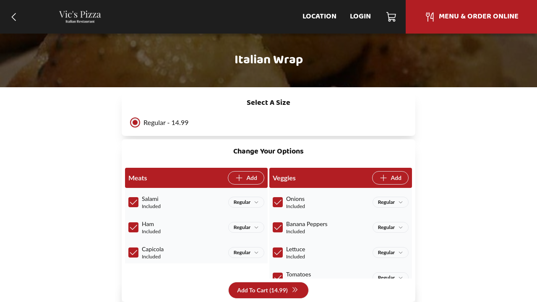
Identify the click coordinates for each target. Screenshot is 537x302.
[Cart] (392, 17)
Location (319, 16)
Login (360, 16)
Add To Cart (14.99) (267, 290)
